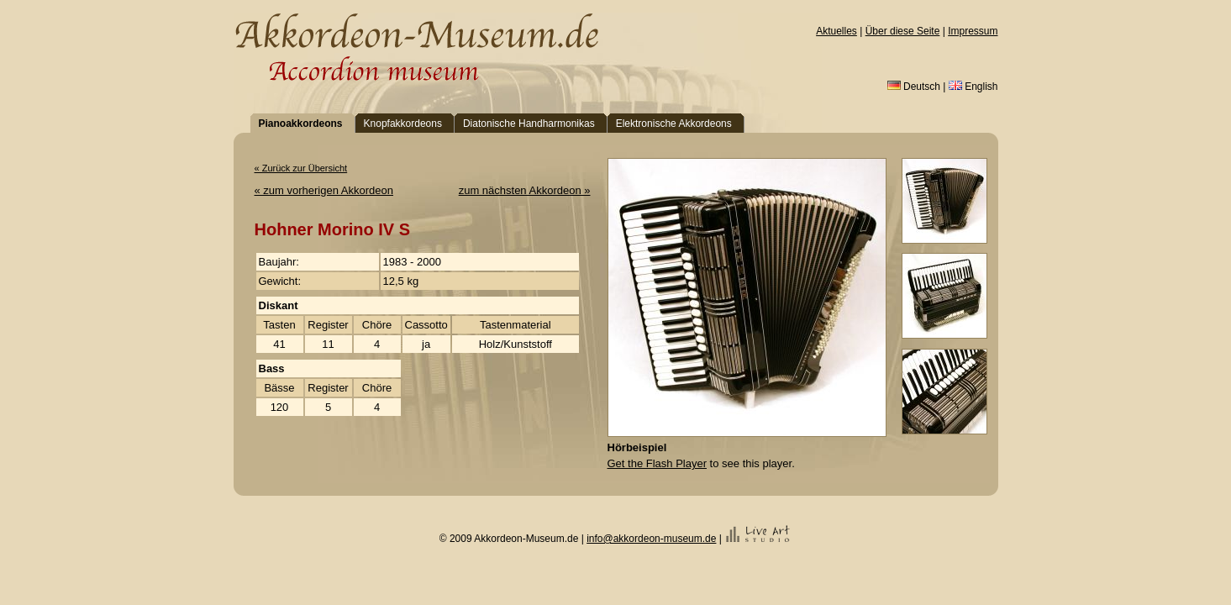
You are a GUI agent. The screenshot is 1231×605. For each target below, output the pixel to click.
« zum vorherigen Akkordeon (324, 190)
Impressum (972, 31)
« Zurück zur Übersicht (301, 168)
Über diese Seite (902, 31)
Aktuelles (836, 31)
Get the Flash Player (658, 463)
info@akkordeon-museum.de (651, 538)
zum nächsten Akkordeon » (525, 190)
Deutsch (913, 86)
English (973, 86)
